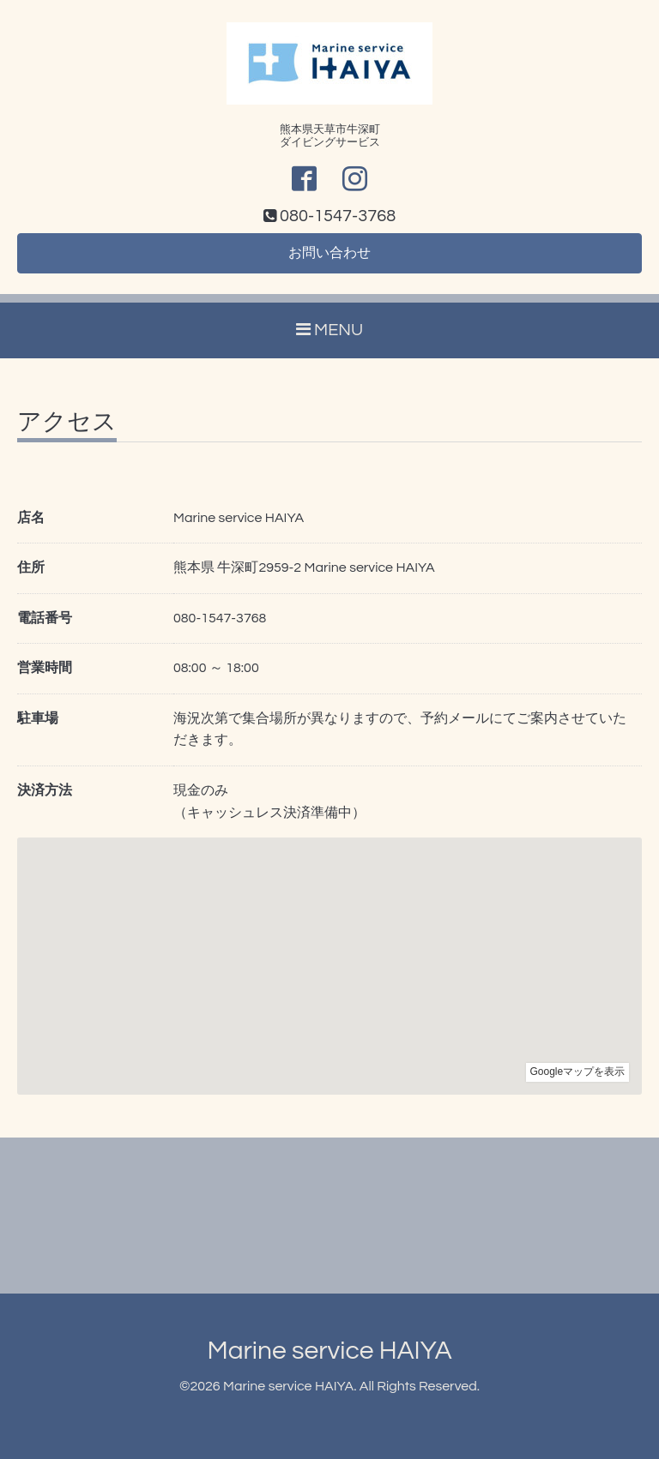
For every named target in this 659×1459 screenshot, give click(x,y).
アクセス (67, 423)
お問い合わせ (329, 253)
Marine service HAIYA (329, 1350)
